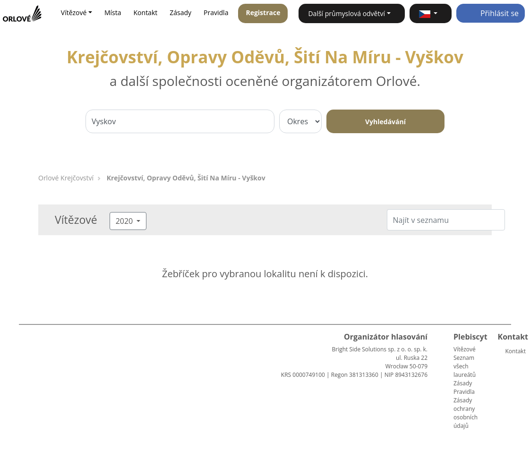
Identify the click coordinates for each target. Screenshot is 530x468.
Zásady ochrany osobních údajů (465, 413)
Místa (112, 12)
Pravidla (216, 12)
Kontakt (146, 12)
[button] (431, 13)
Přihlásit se (490, 13)
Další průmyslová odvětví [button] (346, 13)
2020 (125, 221)
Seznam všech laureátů (464, 366)
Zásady (180, 12)
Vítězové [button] (74, 12)
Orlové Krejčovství (66, 177)
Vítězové (464, 349)
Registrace (263, 12)
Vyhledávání (385, 121)
